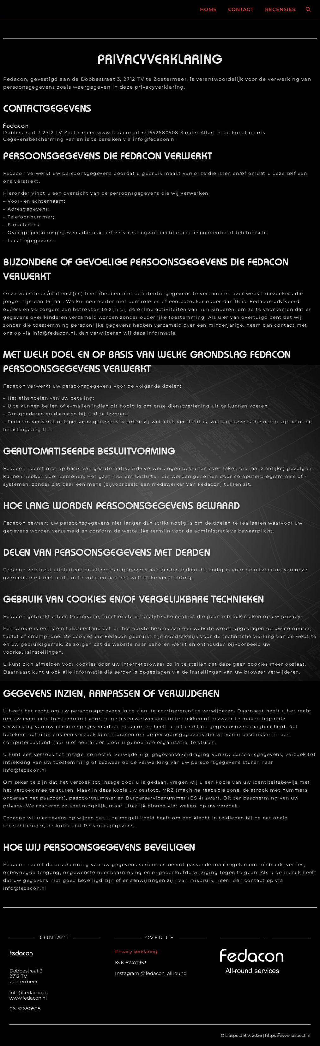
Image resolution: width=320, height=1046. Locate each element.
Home (208, 9)
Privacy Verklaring (136, 951)
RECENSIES (280, 9)
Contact (241, 9)
